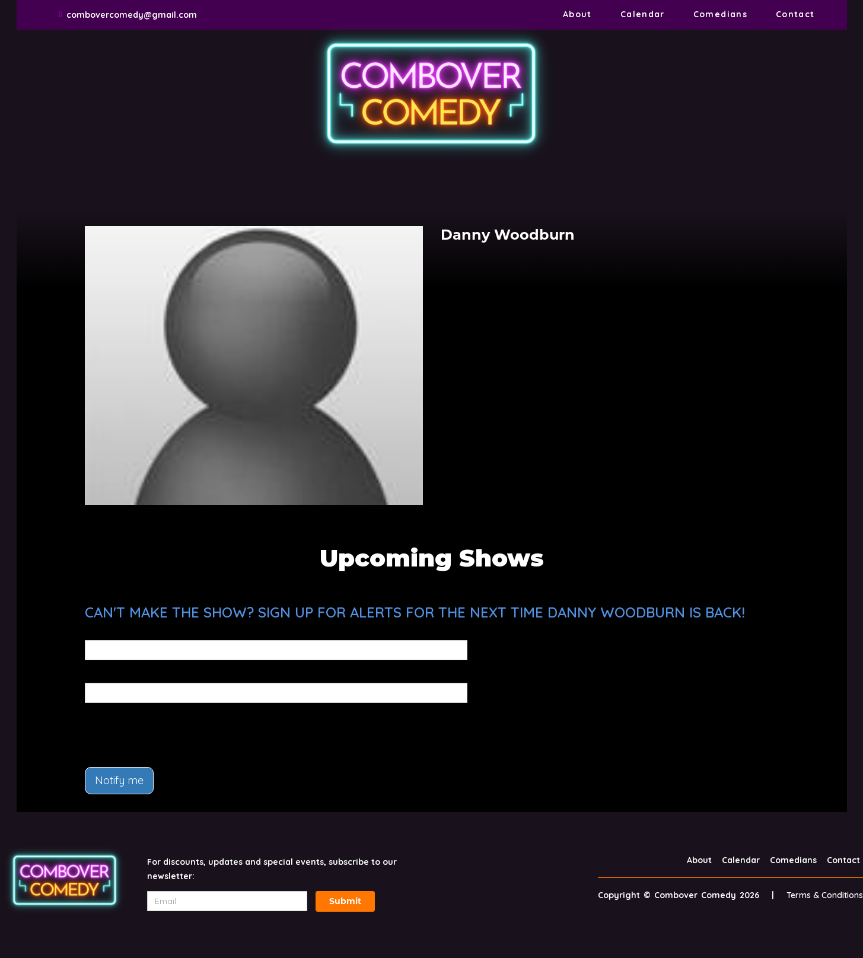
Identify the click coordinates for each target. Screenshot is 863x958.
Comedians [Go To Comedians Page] (720, 14)
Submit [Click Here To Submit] (345, 901)
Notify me (119, 780)
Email (96, 631)
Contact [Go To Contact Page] (795, 14)
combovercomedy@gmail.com (131, 14)
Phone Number (116, 674)
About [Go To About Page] (577, 14)
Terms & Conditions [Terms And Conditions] (824, 895)
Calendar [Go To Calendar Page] (642, 14)
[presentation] (175, 735)
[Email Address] (227, 901)
